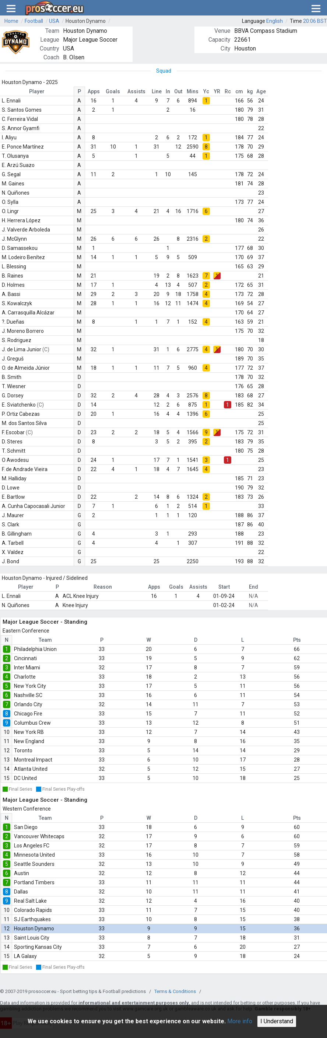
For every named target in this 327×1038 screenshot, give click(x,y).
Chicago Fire (28, 714)
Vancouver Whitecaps (39, 836)
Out (178, 91)
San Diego (26, 827)
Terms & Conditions (175, 991)
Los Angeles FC (31, 846)
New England (29, 741)
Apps (94, 91)
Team (45, 640)
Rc (228, 91)
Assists (136, 91)
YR (217, 91)
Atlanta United (31, 769)
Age (261, 91)
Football (34, 21)
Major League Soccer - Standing (45, 622)
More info (239, 1021)
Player (37, 91)
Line (157, 91)
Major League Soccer (90, 39)
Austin (21, 873)
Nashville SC (28, 695)
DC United (25, 778)
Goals (113, 91)
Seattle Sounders (34, 864)
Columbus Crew (32, 723)
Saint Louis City (31, 938)
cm (239, 91)
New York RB (29, 732)
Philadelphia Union (35, 649)
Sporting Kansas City (38, 947)
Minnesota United (34, 855)
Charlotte (25, 677)
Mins (192, 91)
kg (250, 91)
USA (54, 21)
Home (11, 21)
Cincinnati (25, 658)
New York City (30, 686)
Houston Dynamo (86, 21)
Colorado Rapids (33, 910)
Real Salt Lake (30, 901)
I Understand (276, 1021)
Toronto (23, 750)
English (274, 21)
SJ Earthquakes (32, 919)
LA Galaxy (25, 956)
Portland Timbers (34, 882)
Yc (206, 91)
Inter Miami (27, 667)
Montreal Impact (33, 760)
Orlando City (28, 704)
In (168, 91)
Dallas (21, 892)
